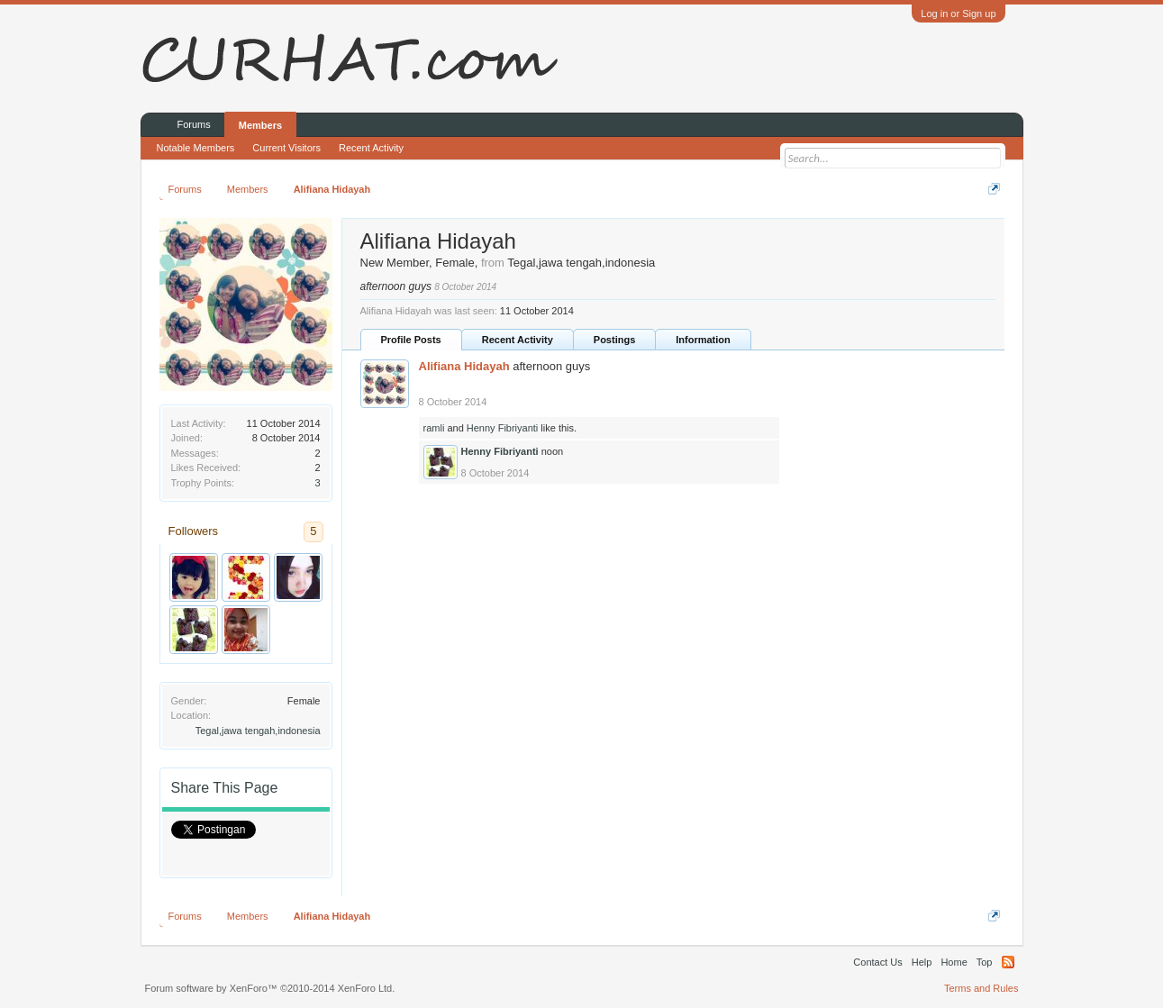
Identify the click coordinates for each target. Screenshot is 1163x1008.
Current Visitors (286, 147)
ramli (434, 427)
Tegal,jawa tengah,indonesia (258, 730)
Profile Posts (411, 339)
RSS (1008, 962)
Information (703, 339)
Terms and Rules (981, 988)
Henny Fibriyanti (502, 427)
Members (260, 125)
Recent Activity (517, 339)
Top (985, 962)
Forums (194, 124)
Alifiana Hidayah (464, 366)
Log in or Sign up (958, 13)
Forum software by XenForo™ (270, 988)
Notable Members (196, 147)
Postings (614, 339)
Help (922, 962)
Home (953, 962)
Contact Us (877, 962)
